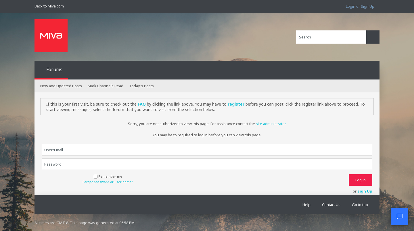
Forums (54, 69)
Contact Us (331, 204)
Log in (360, 180)
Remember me (108, 176)
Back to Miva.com (49, 6)
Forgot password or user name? (108, 182)
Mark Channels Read (105, 85)
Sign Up (364, 191)
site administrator (270, 123)
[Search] (331, 37)
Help (306, 204)
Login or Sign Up (360, 6)
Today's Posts (141, 85)
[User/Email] (207, 150)
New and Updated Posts (61, 85)
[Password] (207, 164)
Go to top (360, 204)
